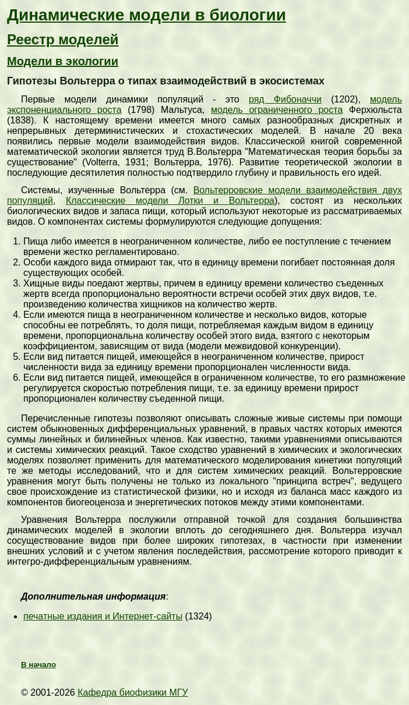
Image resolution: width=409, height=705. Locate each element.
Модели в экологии (62, 61)
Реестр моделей (63, 39)
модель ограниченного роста (277, 110)
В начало (38, 664)
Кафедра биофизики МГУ (132, 692)
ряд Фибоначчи (285, 99)
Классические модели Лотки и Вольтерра (170, 201)
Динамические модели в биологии (146, 15)
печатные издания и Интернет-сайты (102, 616)
